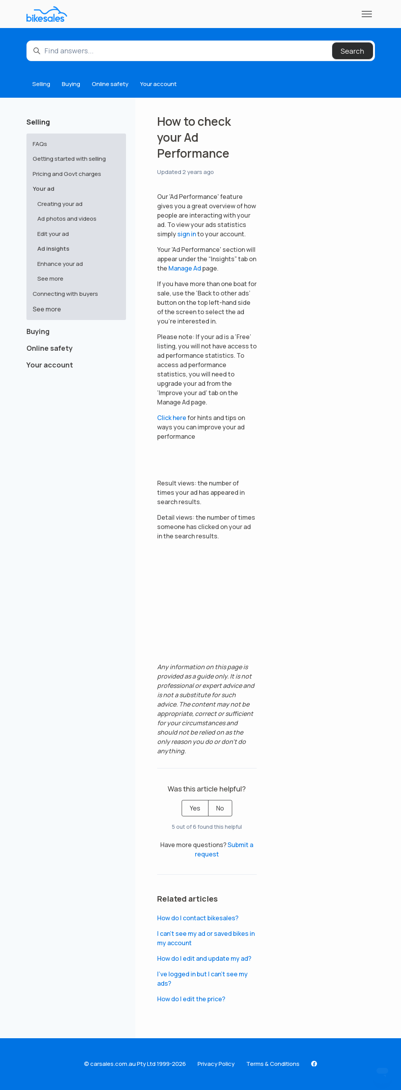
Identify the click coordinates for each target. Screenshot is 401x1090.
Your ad (43, 189)
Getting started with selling (69, 159)
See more (50, 278)
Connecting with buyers (65, 294)
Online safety (110, 84)
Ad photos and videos (66, 218)
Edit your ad (53, 234)
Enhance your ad (60, 264)
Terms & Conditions (272, 1064)
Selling (41, 84)
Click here (171, 417)
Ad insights (53, 248)
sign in (186, 234)
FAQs (40, 144)
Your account (158, 84)
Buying (71, 84)
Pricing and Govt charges (67, 174)
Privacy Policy (216, 1064)
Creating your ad (59, 204)
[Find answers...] (200, 50)
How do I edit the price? (191, 999)
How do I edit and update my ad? (204, 958)
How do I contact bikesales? (197, 918)
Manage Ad (184, 268)
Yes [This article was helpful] (195, 808)
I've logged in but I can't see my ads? (202, 979)
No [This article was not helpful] (220, 808)
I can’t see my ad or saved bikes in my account (206, 938)
